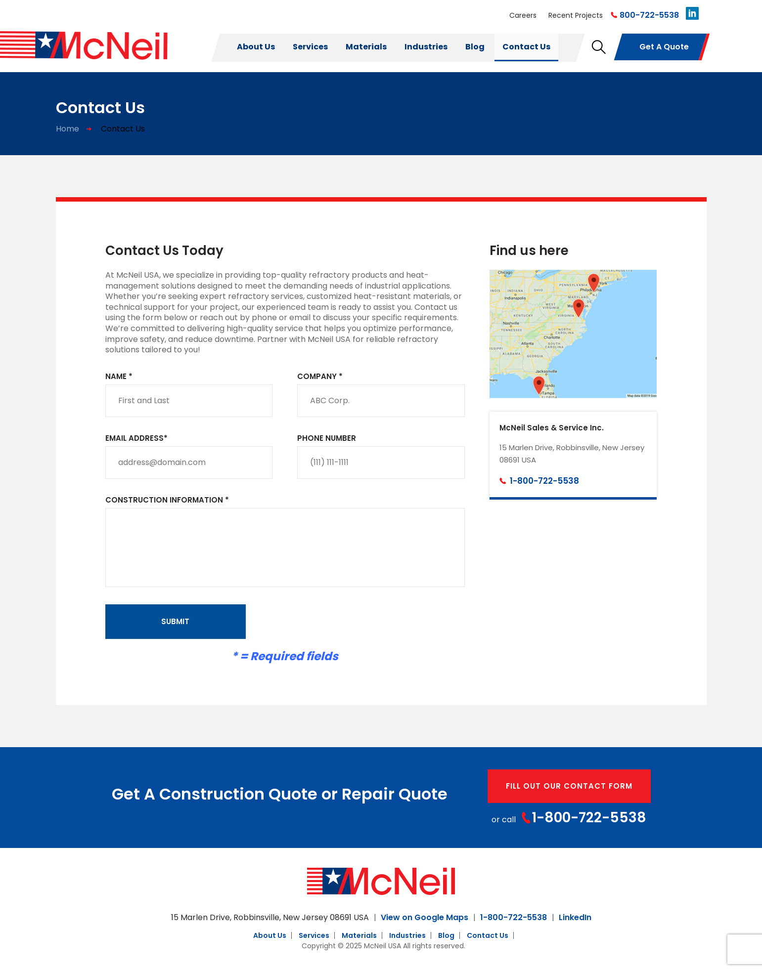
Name (119, 377)
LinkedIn (575, 917)
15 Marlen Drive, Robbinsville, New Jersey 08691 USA (270, 918)
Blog (475, 46)
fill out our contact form (569, 786)
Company (320, 377)
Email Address (136, 438)
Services (310, 46)
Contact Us (526, 46)
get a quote (664, 46)
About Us (256, 46)
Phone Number (326, 438)
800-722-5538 (649, 15)
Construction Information (167, 500)
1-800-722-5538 (544, 481)
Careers (523, 15)
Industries (426, 46)
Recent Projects (575, 15)
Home (67, 128)
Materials (366, 46)
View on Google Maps (424, 917)
